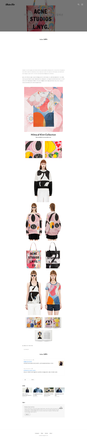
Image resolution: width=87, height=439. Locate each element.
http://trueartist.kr (27, 368)
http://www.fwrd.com (28, 359)
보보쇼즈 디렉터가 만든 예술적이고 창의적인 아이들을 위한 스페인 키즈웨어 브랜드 (41, 372)
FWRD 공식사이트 (28, 361)
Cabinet (46, 433)
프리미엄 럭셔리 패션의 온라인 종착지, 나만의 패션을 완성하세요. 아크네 (38, 363)
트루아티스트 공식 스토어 (29, 370)
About (51, 433)
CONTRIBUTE (26, 349)
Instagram (37, 433)
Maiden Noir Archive (29, 407)
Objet (42, 433)
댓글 (23, 402)
